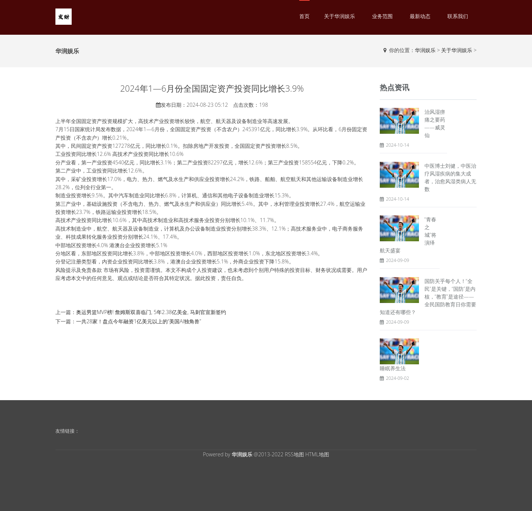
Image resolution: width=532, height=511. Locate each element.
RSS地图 (294, 454)
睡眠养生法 (393, 368)
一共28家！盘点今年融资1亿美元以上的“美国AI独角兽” (138, 321)
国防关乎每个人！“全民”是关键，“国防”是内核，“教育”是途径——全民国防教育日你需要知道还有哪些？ (428, 296)
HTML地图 (317, 454)
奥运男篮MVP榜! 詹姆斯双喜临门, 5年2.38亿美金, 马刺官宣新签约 (151, 312)
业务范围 (382, 16)
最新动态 (420, 16)
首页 (304, 16)
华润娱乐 (425, 50)
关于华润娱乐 (339, 16)
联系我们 (457, 16)
